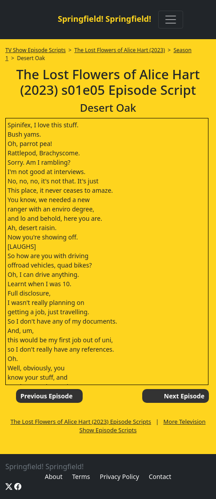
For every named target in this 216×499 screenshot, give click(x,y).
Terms (81, 476)
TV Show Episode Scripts (35, 50)
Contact (160, 476)
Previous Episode (46, 396)
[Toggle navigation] (170, 19)
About (54, 476)
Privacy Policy (119, 476)
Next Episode (184, 396)
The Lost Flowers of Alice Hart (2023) (119, 50)
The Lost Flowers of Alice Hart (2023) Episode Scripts (80, 422)
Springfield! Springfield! (104, 18)
